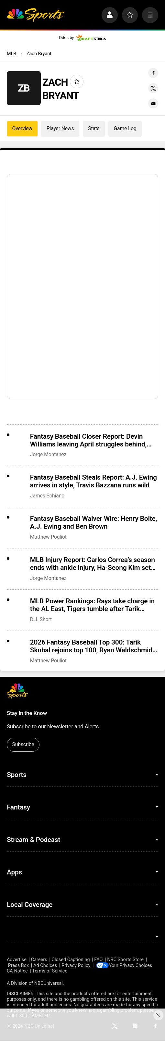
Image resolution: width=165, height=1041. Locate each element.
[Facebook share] (153, 73)
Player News (60, 128)
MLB (11, 53)
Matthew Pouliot (48, 537)
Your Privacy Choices (132, 965)
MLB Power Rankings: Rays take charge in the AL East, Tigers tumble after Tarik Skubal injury (92, 605)
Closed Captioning (71, 959)
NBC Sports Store (125, 959)
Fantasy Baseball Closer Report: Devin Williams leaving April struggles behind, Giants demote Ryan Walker (88, 440)
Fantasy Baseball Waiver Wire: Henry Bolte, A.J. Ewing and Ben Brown (93, 522)
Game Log (125, 128)
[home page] (35, 15)
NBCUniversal (48, 983)
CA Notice (17, 971)
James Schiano (47, 496)
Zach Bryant (39, 53)
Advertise (17, 959)
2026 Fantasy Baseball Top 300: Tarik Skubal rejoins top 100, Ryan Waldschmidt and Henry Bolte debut (92, 646)
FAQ (98, 959)
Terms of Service (49, 971)
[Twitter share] (153, 88)
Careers (39, 959)
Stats (93, 128)
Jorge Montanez (48, 454)
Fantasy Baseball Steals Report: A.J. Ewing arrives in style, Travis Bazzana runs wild (93, 481)
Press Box (18, 965)
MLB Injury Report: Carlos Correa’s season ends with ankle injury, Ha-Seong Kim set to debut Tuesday (92, 563)
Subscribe (23, 744)
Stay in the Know (27, 713)
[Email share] (153, 103)
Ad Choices (45, 965)
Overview (22, 128)
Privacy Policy (76, 965)
